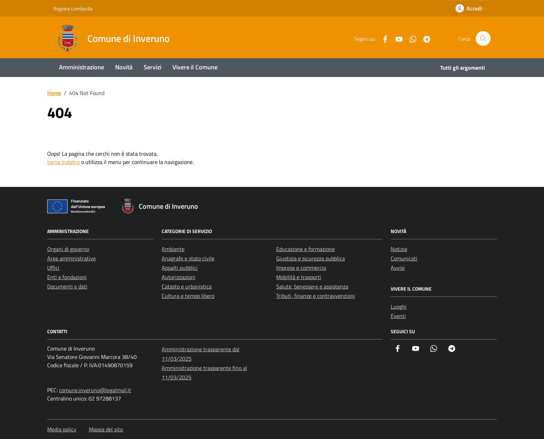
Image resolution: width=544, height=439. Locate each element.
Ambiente (173, 249)
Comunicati (404, 258)
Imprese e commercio (301, 268)
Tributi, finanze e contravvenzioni (315, 296)
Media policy (61, 429)
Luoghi (399, 306)
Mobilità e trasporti (298, 277)
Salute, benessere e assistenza (312, 286)
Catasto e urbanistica (187, 286)
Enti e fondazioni (67, 277)
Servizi (152, 67)
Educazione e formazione (305, 249)
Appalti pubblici (180, 268)
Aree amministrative (71, 258)
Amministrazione (81, 67)
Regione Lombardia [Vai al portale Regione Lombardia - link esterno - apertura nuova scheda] (73, 8)
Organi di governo (68, 249)
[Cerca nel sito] (483, 38)
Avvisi (398, 268)
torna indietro (63, 162)
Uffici (53, 268)
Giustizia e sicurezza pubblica (310, 258)
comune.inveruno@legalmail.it (95, 390)
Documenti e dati (67, 286)
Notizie (399, 249)
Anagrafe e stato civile (188, 258)
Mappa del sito (106, 429)
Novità (124, 67)
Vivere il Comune (195, 67)
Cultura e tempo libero (188, 296)
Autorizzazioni (178, 277)
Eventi (398, 316)
